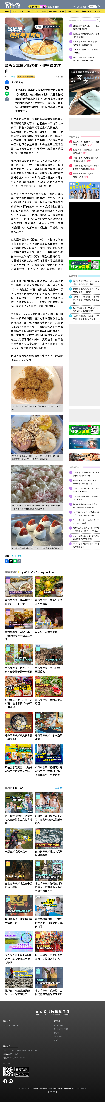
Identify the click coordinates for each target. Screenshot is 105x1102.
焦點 (20, 555)
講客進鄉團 (58, 1036)
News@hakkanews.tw (16, 1057)
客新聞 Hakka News (41, 1088)
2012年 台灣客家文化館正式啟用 (54, 6)
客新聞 (56, 1033)
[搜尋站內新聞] (92, 6)
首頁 (6, 76)
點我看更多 (59, 788)
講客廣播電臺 (59, 1025)
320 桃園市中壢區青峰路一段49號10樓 (22, 1050)
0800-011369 (13, 1054)
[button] (99, 6)
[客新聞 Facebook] (74, 6)
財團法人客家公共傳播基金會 (63, 1088)
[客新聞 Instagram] (78, 6)
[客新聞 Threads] (81, 6)
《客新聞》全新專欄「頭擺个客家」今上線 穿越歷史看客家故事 (86, 300)
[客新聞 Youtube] (84, 6)
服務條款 (52, 1091)
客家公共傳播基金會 (10, 1025)
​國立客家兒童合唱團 (61, 1029)
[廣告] (84, 92)
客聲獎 (56, 1040)
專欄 (13, 76)
